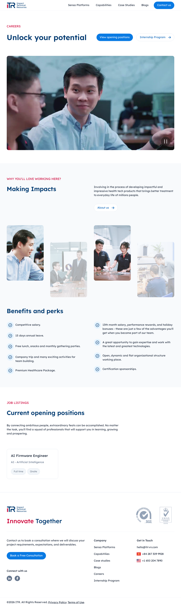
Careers (99, 574)
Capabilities (103, 5)
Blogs (144, 5)
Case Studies (126, 5)
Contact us (164, 5)
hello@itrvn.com (147, 547)
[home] (17, 5)
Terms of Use (76, 602)
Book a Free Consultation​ (26, 555)
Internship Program (106, 580)
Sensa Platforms (78, 5)
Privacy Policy (57, 602)
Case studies (102, 560)
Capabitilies (101, 554)
